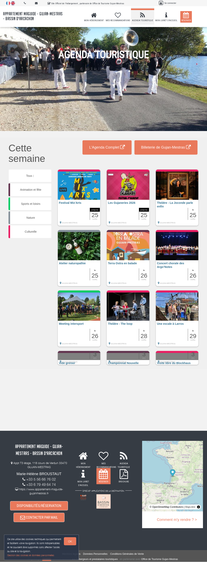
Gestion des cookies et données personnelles (30, 555)
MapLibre (190, 507)
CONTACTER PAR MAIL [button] (39, 517)
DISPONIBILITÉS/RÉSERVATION (39, 506)
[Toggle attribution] (198, 507)
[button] (79, 199)
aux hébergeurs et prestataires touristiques (95, 559)
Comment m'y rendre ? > (177, 520)
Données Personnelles (95, 554)
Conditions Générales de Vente (127, 554)
